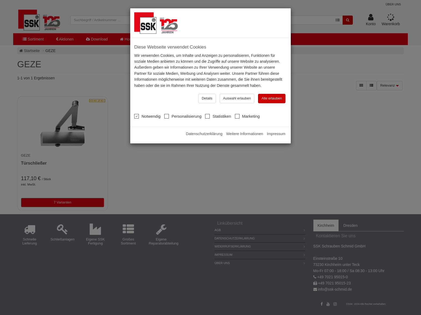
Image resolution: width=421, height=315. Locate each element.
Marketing (247, 116)
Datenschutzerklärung (204, 134)
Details (207, 98)
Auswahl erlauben (237, 98)
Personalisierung (183, 116)
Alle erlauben (272, 98)
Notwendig (147, 116)
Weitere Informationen (244, 134)
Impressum (276, 134)
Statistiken (218, 116)
